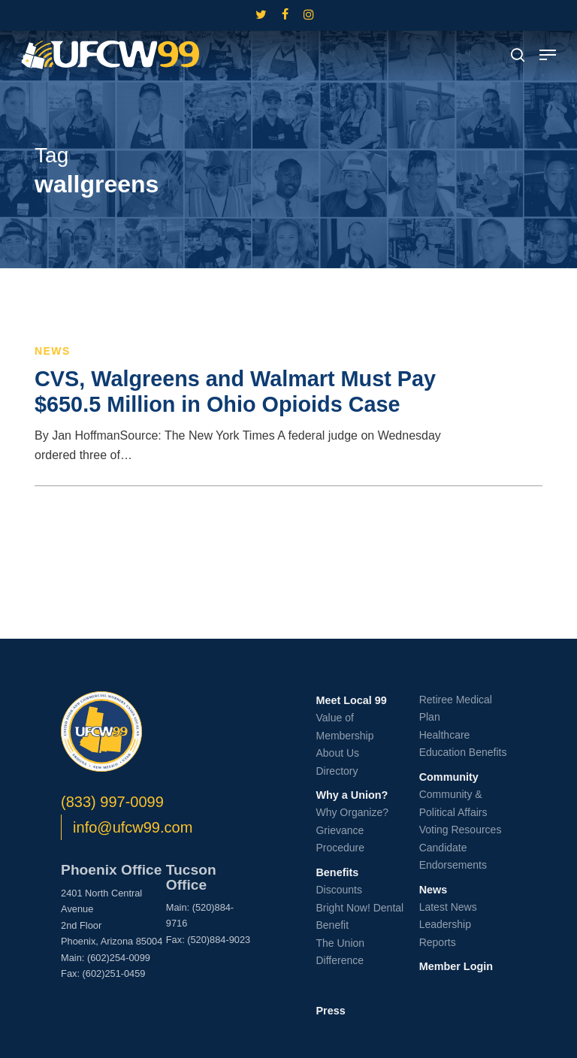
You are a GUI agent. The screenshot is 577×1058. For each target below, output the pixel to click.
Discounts (338, 890)
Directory (337, 771)
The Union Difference (340, 952)
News (53, 351)
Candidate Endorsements (453, 857)
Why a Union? (352, 795)
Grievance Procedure (340, 839)
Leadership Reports (445, 933)
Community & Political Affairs (453, 803)
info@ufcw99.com (132, 827)
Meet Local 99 (351, 700)
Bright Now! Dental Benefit (359, 917)
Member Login (456, 966)
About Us (337, 753)
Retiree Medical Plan (455, 709)
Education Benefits (463, 752)
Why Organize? (352, 812)
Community (449, 777)
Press (330, 1011)
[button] (547, 54)
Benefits (337, 872)
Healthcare (444, 735)
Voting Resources (460, 830)
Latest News (448, 907)
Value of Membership (344, 727)
